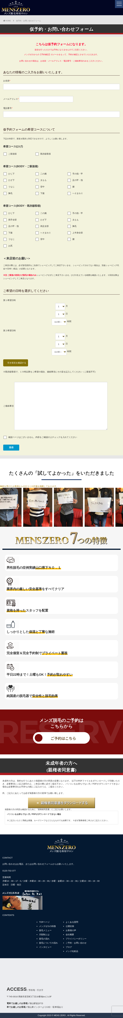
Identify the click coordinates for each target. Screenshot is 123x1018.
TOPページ (44, 922)
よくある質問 (72, 922)
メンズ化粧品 (72, 951)
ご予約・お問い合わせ (76, 943)
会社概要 (70, 934)
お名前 (61, 84)
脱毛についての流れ (48, 943)
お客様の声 (71, 930)
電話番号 (61, 111)
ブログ (69, 947)
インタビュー (45, 947)
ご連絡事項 (55, 406)
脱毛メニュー (45, 930)
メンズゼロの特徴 (47, 926)
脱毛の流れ (44, 939)
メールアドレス (38, 99)
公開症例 (70, 926)
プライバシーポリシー (76, 939)
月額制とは (44, 934)
